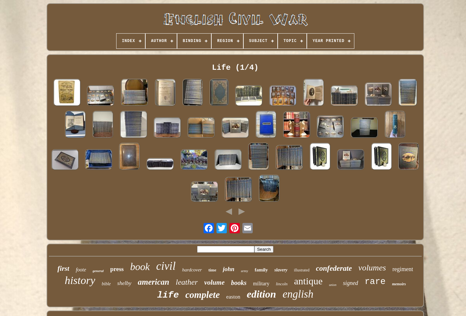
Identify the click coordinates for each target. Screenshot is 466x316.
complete (202, 295)
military (261, 283)
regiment (403, 269)
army (244, 271)
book (140, 266)
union (333, 285)
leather (187, 282)
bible (106, 283)
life (168, 295)
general (98, 271)
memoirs (399, 284)
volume (214, 282)
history (80, 280)
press (117, 269)
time (212, 270)
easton (233, 297)
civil (166, 266)
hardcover (192, 269)
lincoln (281, 283)
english (298, 294)
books (239, 282)
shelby (124, 283)
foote (81, 269)
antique (308, 281)
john (228, 269)
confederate (334, 268)
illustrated (301, 270)
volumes (372, 267)
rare (375, 282)
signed (350, 283)
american (153, 282)
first (63, 268)
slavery (280, 270)
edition (261, 294)
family (261, 269)
